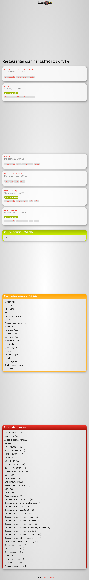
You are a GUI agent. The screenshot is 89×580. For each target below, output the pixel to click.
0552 (20, 193)
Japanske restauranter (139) (16, 471)
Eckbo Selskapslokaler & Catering (18, 69)
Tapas (18, 164)
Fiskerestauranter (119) (14, 454)
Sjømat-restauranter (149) (15, 545)
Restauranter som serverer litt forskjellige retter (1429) (27, 527)
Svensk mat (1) (10, 555)
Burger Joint (9, 326)
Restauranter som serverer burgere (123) (21, 517)
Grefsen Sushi (10, 302)
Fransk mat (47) (11, 457)
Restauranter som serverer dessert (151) (21, 520)
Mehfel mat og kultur (13, 316)
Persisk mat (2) (10, 492)
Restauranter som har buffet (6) (17, 513)
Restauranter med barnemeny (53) (18, 499)
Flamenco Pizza (11, 330)
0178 (14, 89)
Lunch (26, 201)
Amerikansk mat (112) (13, 433)
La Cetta (8, 358)
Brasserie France (11, 340)
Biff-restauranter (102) (13, 447)
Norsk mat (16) (10, 489)
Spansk (24, 164)
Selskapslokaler (10, 77)
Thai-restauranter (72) (13, 562)
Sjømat (22, 181)
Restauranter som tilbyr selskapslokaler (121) (23, 538)
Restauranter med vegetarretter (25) (19, 510)
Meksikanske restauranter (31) (17, 485)
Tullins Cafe (9, 309)
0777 (18, 72)
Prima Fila (8, 368)
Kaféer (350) (9, 475)
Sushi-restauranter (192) (14, 552)
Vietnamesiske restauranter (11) (17, 566)
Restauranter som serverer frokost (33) (20, 524)
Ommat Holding (10, 191)
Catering (25, 77)
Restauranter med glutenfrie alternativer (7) (22, 503)
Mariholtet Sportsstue (13, 174)
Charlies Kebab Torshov (14, 365)
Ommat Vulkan (10, 210)
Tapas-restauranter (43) (14, 559)
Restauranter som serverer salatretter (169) (22, 534)
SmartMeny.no (50, 577)
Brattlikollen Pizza (11, 337)
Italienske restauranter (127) (16, 468)
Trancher (8, 351)
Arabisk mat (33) (11, 436)
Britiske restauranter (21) (14, 450)
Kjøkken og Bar (10, 347)
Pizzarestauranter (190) (14, 496)
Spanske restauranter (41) (15, 548)
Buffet (32, 77)
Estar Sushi (9, 344)
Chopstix (8, 319)
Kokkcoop (8, 156)
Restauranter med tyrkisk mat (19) (18, 506)
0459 (19, 159)
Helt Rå (7, 86)
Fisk (11, 181)
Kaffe (6, 181)
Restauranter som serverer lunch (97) (20, 531)
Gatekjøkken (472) (12, 461)
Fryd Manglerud (10, 361)
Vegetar (19, 77)
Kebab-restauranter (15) (14, 478)
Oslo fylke (33, 296)
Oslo (23, 72)
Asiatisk (12, 97)
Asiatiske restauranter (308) (16, 440)
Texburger (8, 305)
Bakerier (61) (9, 443)
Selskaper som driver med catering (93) (21, 541)
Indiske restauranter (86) (14, 464)
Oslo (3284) (9, 237)
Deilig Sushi (9, 312)
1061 (22, 176)
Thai (6, 97)
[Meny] (3, 3)
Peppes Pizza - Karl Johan (15, 323)
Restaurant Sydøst (12, 354)
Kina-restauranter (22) (13, 482)
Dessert (36, 164)
